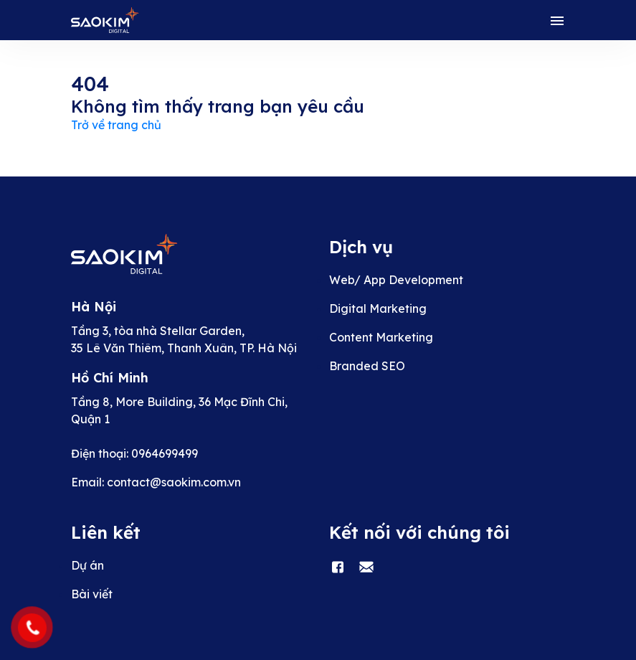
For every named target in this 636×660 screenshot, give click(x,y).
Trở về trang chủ (116, 125)
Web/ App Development (396, 280)
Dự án (87, 565)
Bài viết (92, 594)
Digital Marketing (378, 308)
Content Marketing (381, 337)
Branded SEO (367, 366)
